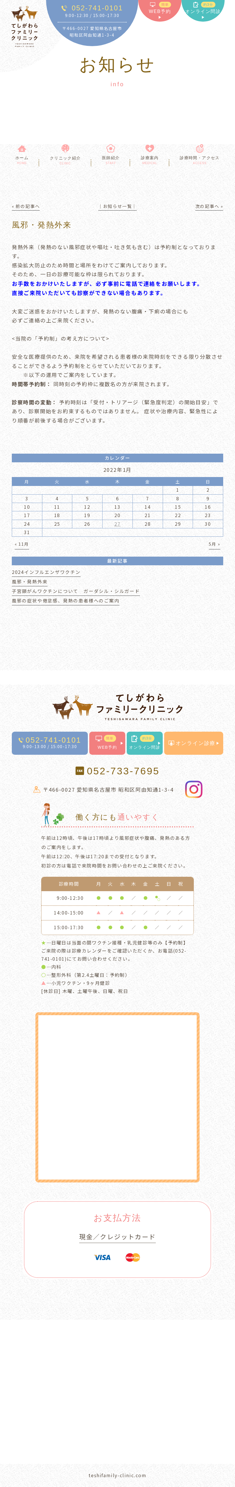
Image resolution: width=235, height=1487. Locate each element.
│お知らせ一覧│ (117, 206)
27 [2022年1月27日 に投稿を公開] (117, 524)
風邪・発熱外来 (30, 581)
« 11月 (22, 544)
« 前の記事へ (26, 206)
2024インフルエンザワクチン (46, 572)
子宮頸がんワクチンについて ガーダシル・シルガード (76, 591)
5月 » (214, 544)
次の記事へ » (209, 206)
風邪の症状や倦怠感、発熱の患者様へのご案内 (66, 600)
